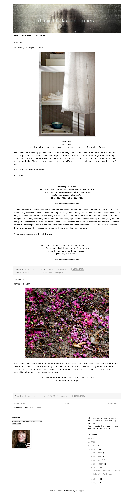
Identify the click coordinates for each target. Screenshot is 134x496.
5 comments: (62, 269)
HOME (16, 36)
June (96, 479)
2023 (93, 438)
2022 (93, 442)
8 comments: (63, 396)
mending (26, 273)
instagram (40, 36)
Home (67, 404)
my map (34, 273)
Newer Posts (20, 404)
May (95, 483)
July (96, 468)
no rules (43, 273)
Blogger (80, 491)
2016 (93, 450)
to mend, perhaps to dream (29, 47)
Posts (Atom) (35, 408)
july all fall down (23, 283)
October (97, 460)
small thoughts (56, 273)
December (98, 453)
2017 (93, 446)
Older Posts (114, 404)
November (98, 456)
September (98, 464)
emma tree (27, 36)
